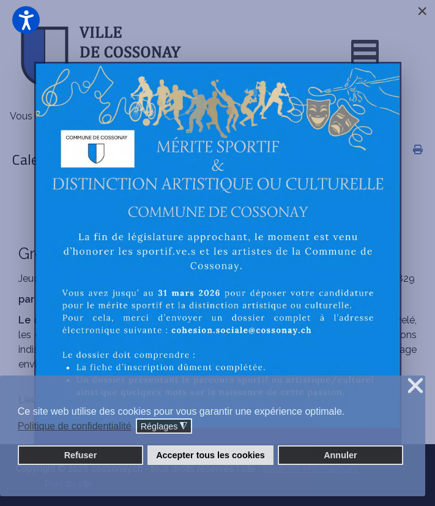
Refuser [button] (80, 455)
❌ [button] (415, 386)
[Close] (422, 11)
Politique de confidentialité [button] (75, 426)
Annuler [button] (340, 455)
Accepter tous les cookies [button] (210, 455)
